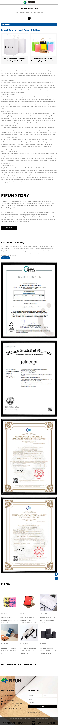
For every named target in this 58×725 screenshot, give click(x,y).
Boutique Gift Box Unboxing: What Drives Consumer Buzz (48, 651)
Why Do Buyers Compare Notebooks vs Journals (9, 620)
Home (16, 13)
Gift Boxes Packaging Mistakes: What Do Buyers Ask (28, 651)
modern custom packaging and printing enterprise (20, 212)
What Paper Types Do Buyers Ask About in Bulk (8, 651)
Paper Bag (29, 13)
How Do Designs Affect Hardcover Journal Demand (46, 620)
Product (22, 13)
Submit (42, 706)
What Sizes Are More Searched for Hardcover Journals (28, 620)
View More (9, 228)
